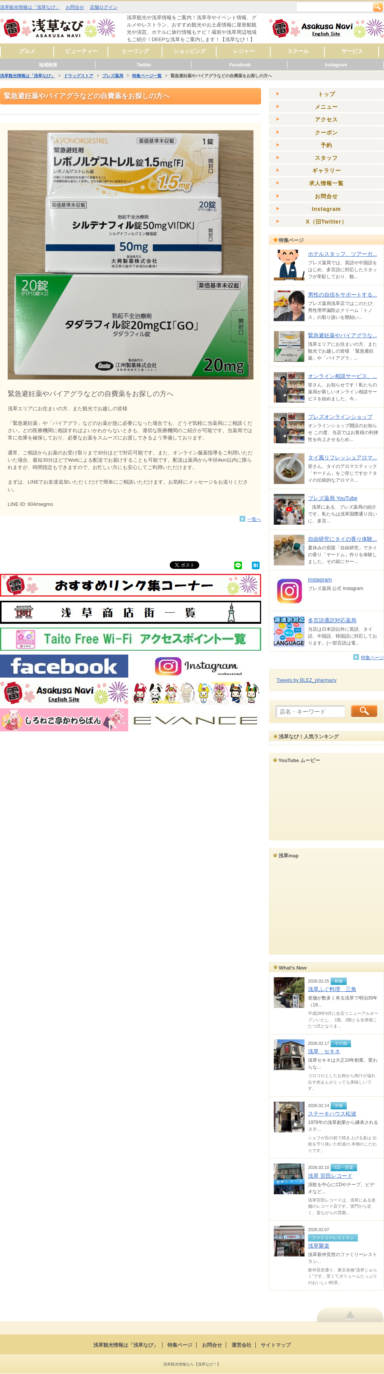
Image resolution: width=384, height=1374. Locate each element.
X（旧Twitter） (326, 222)
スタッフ (326, 158)
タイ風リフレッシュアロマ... (342, 457)
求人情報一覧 (326, 183)
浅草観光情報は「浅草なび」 (30, 7)
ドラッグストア (78, 75)
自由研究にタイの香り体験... (342, 539)
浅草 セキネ (324, 1051)
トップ (326, 94)
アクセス (326, 119)
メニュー (326, 107)
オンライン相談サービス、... (342, 376)
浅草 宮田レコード (330, 1176)
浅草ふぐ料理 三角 (332, 989)
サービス (352, 51)
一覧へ (254, 519)
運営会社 (242, 1345)
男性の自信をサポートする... (342, 295)
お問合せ (75, 7)
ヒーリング (135, 51)
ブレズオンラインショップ (340, 417)
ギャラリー (326, 170)
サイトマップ (276, 1345)
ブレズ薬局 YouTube (333, 498)
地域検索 (48, 65)
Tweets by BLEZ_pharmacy (306, 680)
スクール (298, 51)
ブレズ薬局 (112, 75)
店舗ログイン (104, 7)
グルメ (27, 51)
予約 (326, 145)
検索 (378, 7)
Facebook (240, 65)
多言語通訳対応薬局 (332, 620)
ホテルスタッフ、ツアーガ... (342, 254)
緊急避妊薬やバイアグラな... (342, 335)
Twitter (144, 65)
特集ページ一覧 (147, 75)
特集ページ (372, 657)
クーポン (326, 132)
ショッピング (190, 51)
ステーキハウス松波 (332, 1113)
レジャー (244, 51)
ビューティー (81, 51)
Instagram (336, 65)
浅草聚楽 (318, 1246)
